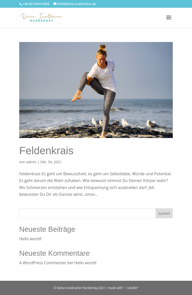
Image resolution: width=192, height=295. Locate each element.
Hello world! (30, 239)
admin (31, 162)
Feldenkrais (46, 150)
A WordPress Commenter (42, 263)
